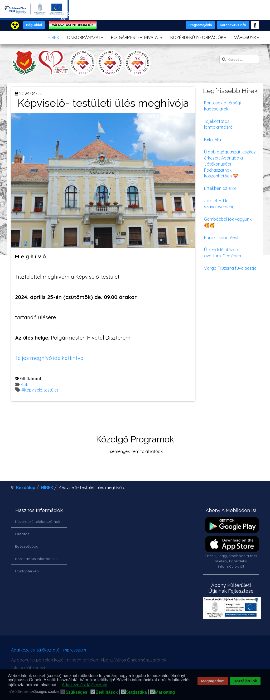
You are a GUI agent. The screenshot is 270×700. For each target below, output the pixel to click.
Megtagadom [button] (213, 681)
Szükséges (76, 692)
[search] (239, 59)
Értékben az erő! (220, 188)
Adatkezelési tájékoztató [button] (84, 685)
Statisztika (136, 692)
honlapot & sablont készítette (202, 652)
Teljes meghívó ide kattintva (49, 358)
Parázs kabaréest (221, 237)
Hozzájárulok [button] (245, 681)
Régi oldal (34, 25)
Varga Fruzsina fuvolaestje (230, 268)
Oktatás (22, 534)
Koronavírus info (233, 25)
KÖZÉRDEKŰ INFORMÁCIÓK (198, 37)
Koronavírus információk (36, 558)
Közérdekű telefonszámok (37, 521)
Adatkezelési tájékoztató (35, 650)
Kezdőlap (25, 487)
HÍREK (53, 37)
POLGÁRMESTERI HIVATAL (136, 37)
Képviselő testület (41, 390)
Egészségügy (26, 546)
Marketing (165, 692)
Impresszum (74, 650)
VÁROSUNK (246, 37)
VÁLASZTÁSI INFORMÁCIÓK (73, 25)
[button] (59, 685)
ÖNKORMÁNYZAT (85, 37)
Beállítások (106, 692)
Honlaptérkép (27, 571)
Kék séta (212, 139)
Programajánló (200, 25)
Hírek (24, 384)
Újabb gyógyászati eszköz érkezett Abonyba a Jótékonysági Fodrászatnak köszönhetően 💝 (230, 163)
